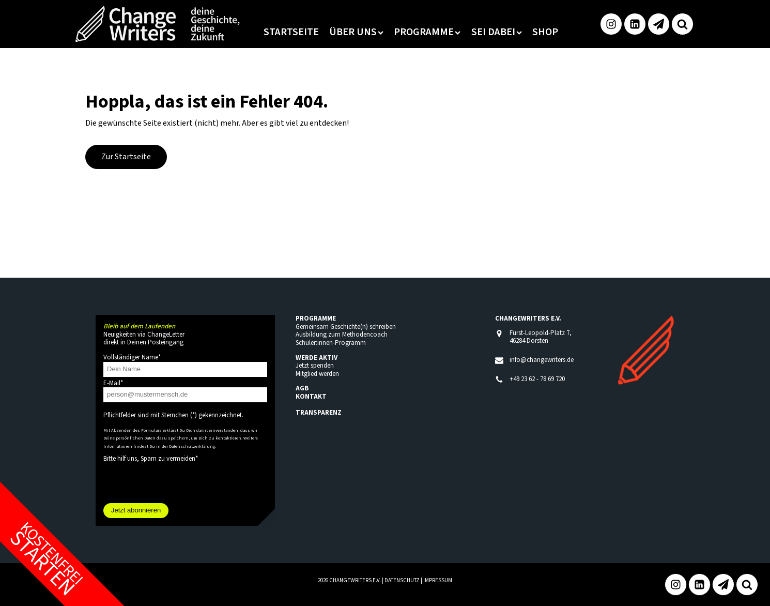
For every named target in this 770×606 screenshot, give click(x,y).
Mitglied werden (317, 373)
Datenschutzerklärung (192, 446)
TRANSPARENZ (319, 412)
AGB (302, 388)
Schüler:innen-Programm (331, 342)
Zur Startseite (126, 156)
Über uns (356, 32)
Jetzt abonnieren (136, 510)
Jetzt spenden (315, 365)
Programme (427, 32)
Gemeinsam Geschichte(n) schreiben (346, 326)
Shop (545, 32)
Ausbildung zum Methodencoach (342, 334)
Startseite (291, 32)
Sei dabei (496, 32)
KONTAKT (311, 396)
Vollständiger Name (132, 357)
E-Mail (113, 383)
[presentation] (181, 483)
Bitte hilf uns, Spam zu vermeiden (150, 458)
